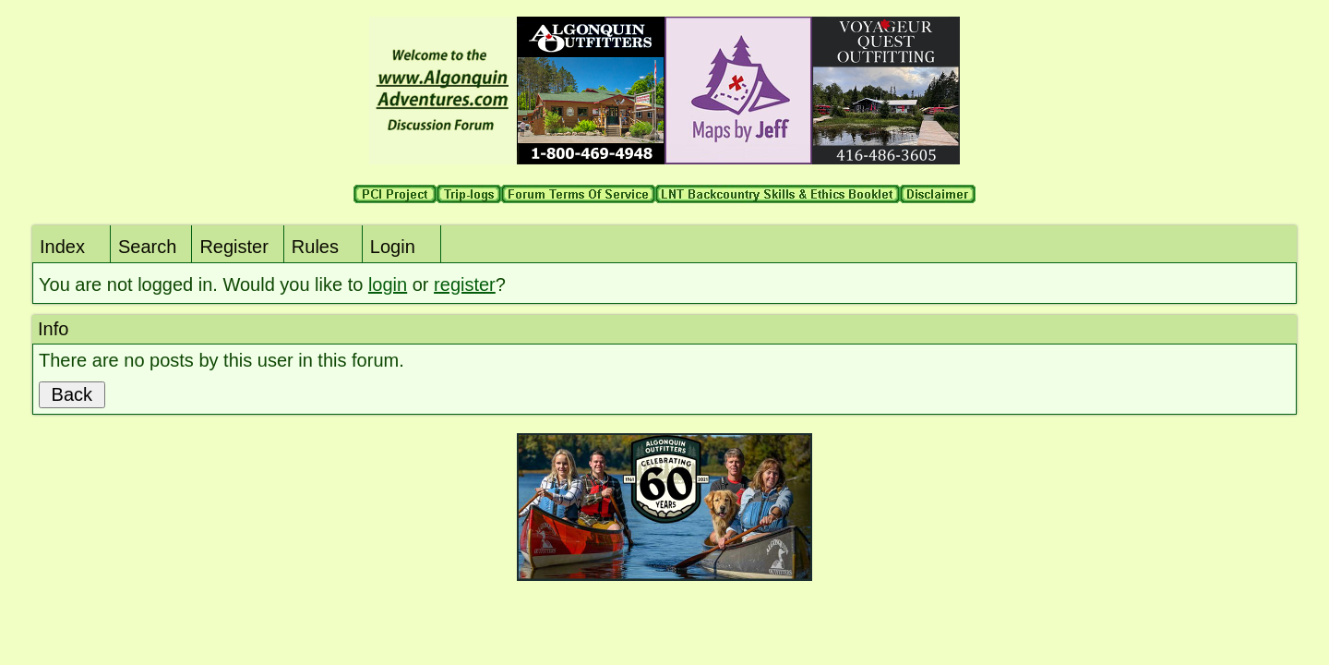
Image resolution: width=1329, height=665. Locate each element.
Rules (315, 246)
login (387, 284)
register (465, 284)
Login (392, 246)
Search (147, 246)
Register (233, 246)
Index (62, 246)
